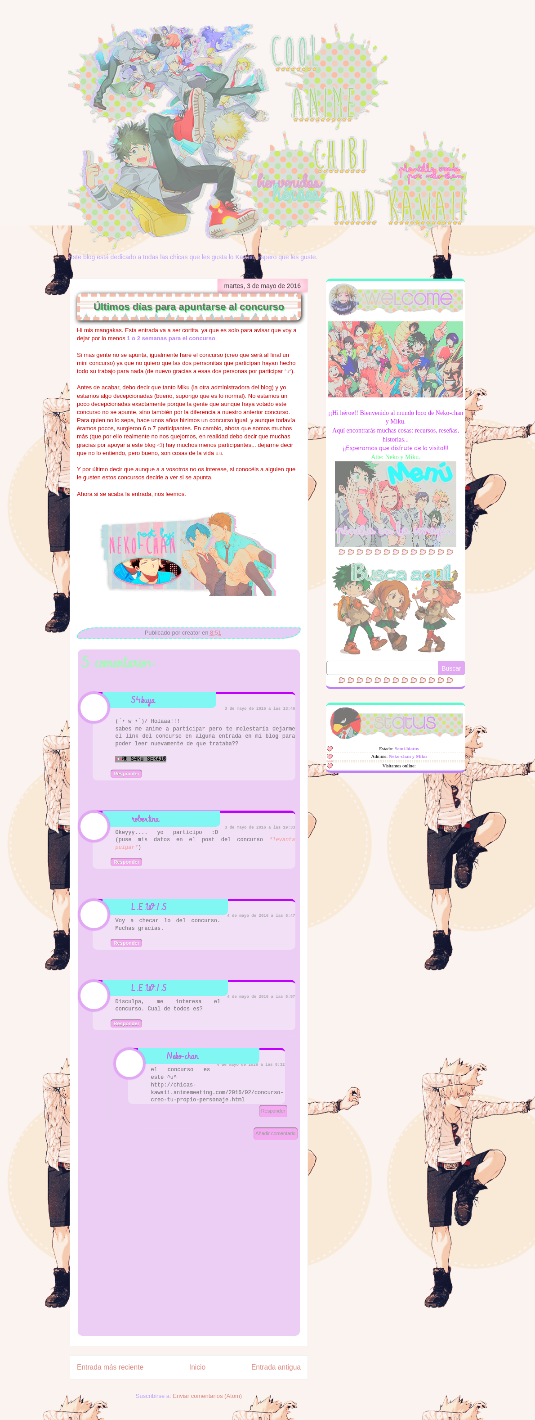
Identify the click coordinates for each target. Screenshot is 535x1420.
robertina (145, 819)
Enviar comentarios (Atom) (207, 1396)
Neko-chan (182, 1056)
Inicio (197, 1367)
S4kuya (143, 700)
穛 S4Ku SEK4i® (144, 759)
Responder (126, 773)
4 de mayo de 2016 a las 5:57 (261, 997)
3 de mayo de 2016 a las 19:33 (260, 827)
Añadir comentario (275, 1133)
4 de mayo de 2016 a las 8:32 (251, 1065)
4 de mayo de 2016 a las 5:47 (261, 916)
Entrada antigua (276, 1367)
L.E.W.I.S (149, 907)
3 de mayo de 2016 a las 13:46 (260, 709)
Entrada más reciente (110, 1367)
